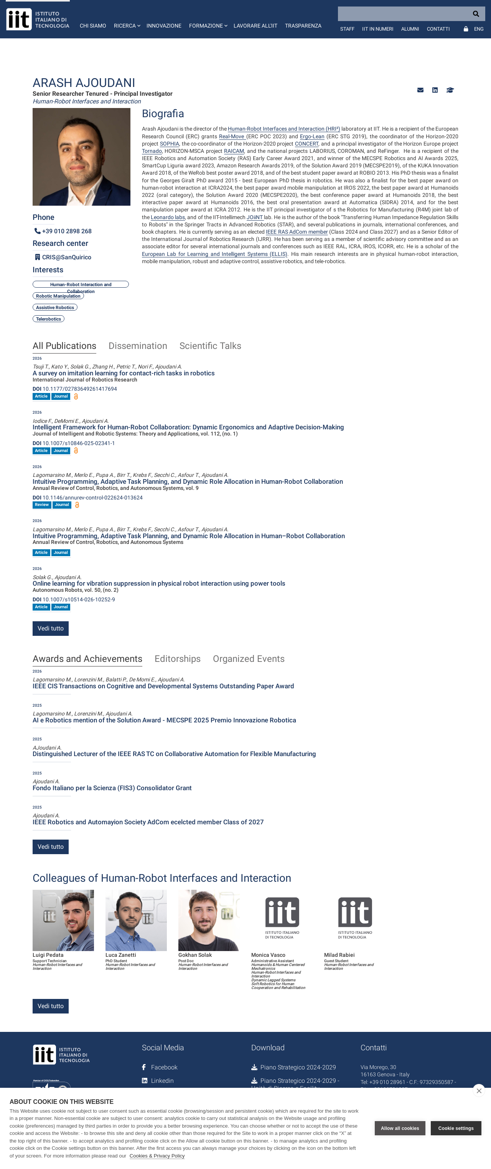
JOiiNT (255, 217)
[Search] (411, 14)
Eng (479, 29)
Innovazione (164, 26)
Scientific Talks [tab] (210, 346)
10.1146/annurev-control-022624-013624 (88, 497)
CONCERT (306, 144)
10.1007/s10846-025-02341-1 (74, 443)
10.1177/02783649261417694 (75, 389)
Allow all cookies (400, 1128)
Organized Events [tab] (249, 659)
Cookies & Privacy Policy (157, 1156)
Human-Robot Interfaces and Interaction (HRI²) (284, 129)
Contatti (438, 29)
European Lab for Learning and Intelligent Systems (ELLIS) (214, 254)
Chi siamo (93, 26)
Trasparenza (303, 26)
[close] (479, 1090)
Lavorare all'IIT (255, 26)
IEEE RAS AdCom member (297, 232)
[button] (126, 19)
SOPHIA (169, 144)
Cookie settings (456, 1128)
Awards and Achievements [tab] (87, 659)
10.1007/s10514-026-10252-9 (74, 599)
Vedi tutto (51, 628)
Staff (347, 29)
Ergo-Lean (312, 136)
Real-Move (232, 136)
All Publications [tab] (64, 346)
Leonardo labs (168, 217)
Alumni (410, 29)
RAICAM (234, 151)
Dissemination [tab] (138, 346)
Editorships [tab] (178, 659)
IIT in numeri (378, 29)
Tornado (152, 151)
